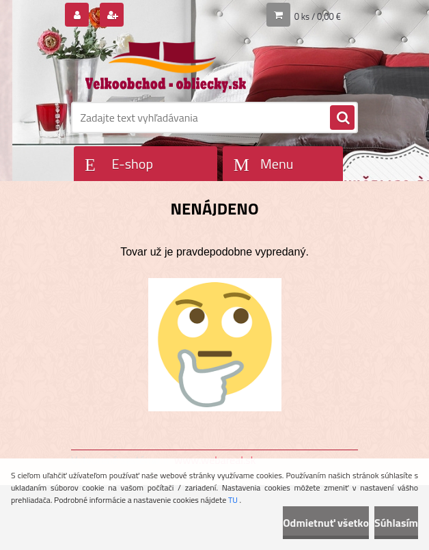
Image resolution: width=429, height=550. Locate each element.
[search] (342, 118)
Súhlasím (396, 522)
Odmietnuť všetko (326, 522)
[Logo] (165, 66)
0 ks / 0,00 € (317, 16)
